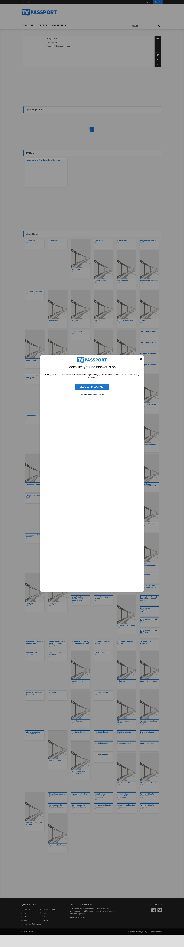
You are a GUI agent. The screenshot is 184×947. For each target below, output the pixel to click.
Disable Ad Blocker (92, 386)
